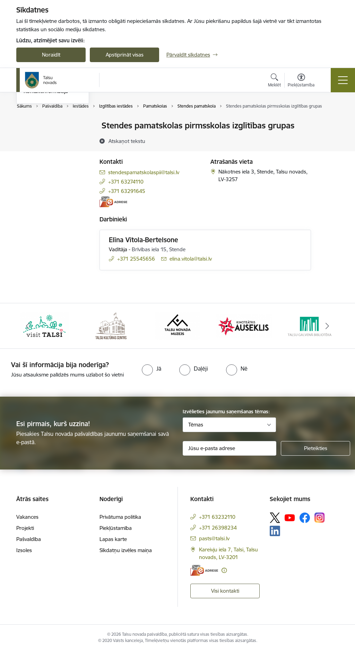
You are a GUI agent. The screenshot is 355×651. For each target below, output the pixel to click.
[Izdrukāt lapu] (329, 122)
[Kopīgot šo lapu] (329, 140)
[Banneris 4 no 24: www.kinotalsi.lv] (244, 325)
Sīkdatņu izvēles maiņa (125, 550)
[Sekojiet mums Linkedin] (275, 531)
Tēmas (195, 424)
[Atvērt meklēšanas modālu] (274, 81)
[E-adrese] (113, 202)
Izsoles (24, 550)
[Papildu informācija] (224, 570)
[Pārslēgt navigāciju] (343, 80)
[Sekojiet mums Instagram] (319, 518)
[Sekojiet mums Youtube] (290, 517)
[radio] (151, 368)
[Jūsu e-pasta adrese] (229, 448)
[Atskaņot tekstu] (127, 141)
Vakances (27, 517)
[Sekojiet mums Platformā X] (275, 518)
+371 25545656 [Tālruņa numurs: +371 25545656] (136, 258)
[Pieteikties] (315, 448)
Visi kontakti (225, 590)
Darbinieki (35, 150)
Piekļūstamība (115, 528)
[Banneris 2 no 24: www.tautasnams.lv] (111, 325)
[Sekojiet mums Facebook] (305, 518)
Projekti (25, 528)
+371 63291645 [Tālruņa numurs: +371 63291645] (126, 191)
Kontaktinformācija (46, 174)
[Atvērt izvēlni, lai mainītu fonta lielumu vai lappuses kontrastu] (301, 81)
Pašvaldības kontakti (47, 126)
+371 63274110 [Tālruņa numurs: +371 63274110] (126, 181)
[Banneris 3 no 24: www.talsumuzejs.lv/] (177, 325)
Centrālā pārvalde (44, 138)
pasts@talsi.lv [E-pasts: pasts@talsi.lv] (214, 538)
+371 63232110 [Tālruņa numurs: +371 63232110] (217, 517)
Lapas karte (113, 539)
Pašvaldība (28, 539)
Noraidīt (51, 54)
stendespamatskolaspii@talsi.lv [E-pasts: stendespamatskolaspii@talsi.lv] (143, 172)
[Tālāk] (327, 325)
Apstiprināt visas (125, 54)
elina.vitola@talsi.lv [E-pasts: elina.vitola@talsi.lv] (191, 258)
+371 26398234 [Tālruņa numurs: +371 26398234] (218, 527)
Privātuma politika (120, 517)
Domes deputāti (42, 162)
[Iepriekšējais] (27, 325)
